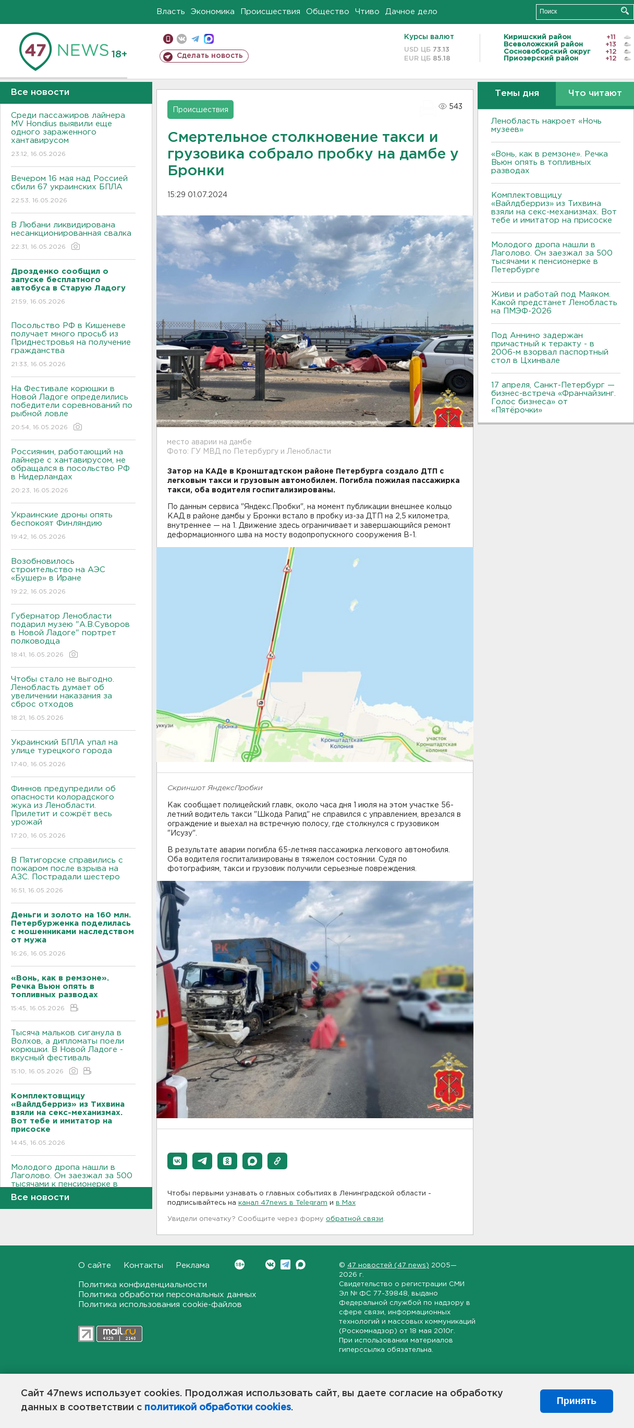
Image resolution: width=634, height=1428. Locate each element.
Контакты (143, 1265)
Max (301, 1264)
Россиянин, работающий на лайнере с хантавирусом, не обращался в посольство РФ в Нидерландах (73, 472)
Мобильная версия (168, 39)
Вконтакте (240, 1264)
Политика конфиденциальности (142, 1284)
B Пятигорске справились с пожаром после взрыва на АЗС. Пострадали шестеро (73, 876)
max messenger (209, 39)
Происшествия (270, 11)
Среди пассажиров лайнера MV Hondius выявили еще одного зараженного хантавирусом (73, 135)
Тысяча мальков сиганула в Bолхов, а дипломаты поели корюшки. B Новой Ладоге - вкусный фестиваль (73, 1053)
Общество (327, 11)
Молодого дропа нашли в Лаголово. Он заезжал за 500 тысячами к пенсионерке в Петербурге (552, 257)
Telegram (285, 1264)
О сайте (94, 1265)
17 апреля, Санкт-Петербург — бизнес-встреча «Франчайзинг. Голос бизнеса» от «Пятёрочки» (553, 398)
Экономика (213, 11)
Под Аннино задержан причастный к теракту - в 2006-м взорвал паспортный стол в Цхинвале (549, 348)
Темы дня (517, 94)
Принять (576, 1401)
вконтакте (182, 39)
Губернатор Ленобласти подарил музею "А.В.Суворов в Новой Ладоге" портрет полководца (73, 636)
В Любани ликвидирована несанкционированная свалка (73, 236)
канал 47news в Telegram (282, 1203)
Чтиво (367, 11)
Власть (170, 11)
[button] (177, 1161)
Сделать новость (210, 56)
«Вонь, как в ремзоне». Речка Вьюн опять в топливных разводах (549, 162)
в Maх (346, 1203)
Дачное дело (411, 11)
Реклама (193, 1265)
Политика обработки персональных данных (167, 1294)
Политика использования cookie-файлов (160, 1304)
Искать (625, 11)
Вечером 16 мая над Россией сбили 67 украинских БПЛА (73, 190)
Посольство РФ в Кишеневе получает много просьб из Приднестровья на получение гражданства (73, 345)
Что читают (595, 94)
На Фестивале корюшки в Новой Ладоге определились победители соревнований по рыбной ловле (73, 408)
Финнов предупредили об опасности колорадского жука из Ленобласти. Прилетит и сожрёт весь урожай (73, 812)
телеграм (195, 39)
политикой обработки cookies (217, 1407)
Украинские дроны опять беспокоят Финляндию (73, 526)
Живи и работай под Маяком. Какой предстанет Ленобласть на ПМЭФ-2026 (554, 302)
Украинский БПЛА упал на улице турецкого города (73, 754)
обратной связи (354, 1219)
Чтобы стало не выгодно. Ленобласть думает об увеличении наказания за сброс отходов (73, 699)
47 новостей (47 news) (388, 1265)
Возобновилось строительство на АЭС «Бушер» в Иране (73, 577)
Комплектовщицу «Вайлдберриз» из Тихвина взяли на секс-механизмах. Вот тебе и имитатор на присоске (554, 208)
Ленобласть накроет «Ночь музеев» (546, 125)
